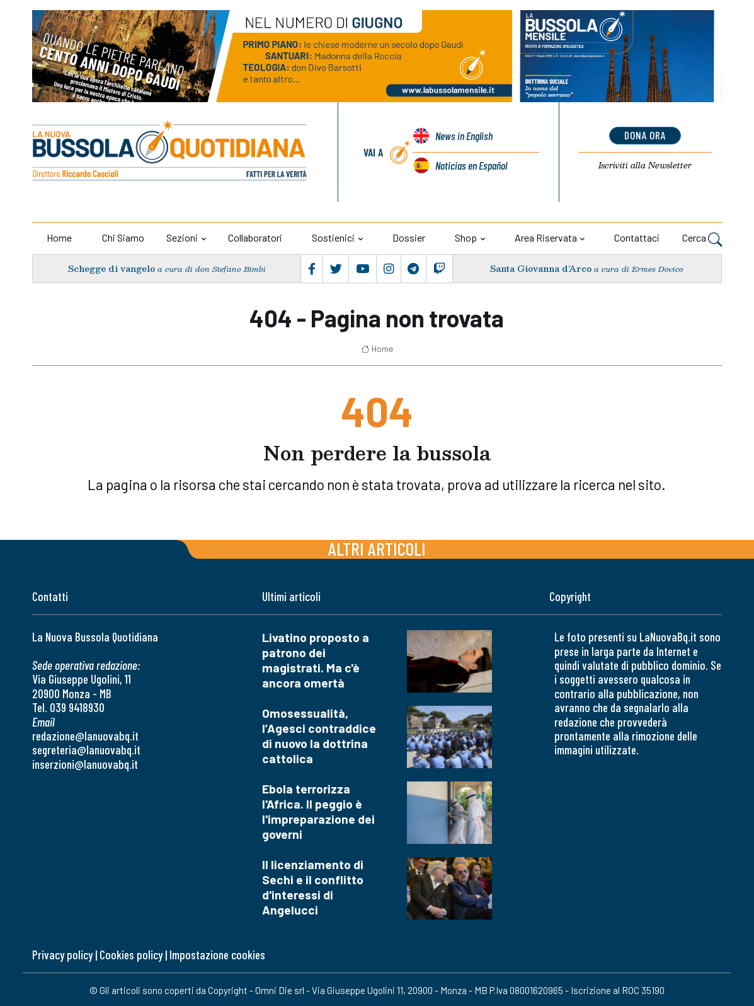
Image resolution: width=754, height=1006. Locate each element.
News (464, 136)
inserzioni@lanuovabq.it (85, 764)
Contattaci (637, 237)
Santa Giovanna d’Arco (541, 269)
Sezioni (182, 237)
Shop (466, 237)
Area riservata (546, 237)
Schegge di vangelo (111, 269)
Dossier (408, 237)
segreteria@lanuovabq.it (86, 749)
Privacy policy (62, 954)
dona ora (645, 135)
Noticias (471, 165)
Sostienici (333, 237)
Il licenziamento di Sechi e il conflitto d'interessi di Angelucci (312, 887)
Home (59, 237)
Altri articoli (377, 548)
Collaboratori (255, 237)
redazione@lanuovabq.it (85, 735)
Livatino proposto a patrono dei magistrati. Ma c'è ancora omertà (315, 660)
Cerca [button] (702, 239)
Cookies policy (131, 954)
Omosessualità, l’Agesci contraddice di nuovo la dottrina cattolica (319, 736)
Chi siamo (123, 237)
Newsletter (645, 165)
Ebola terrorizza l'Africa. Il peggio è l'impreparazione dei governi (318, 811)
